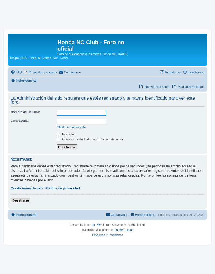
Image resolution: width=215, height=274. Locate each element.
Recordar (66, 134)
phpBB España (123, 229)
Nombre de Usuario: (25, 112)
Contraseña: (20, 120)
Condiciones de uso (27, 188)
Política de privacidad (62, 188)
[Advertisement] (107, 16)
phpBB (96, 224)
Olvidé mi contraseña (71, 127)
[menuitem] (16, 72)
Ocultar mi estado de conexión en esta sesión (91, 139)
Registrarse (20, 200)
